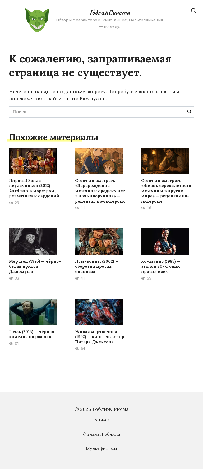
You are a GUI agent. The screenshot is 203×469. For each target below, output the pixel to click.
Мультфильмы (101, 448)
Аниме (102, 419)
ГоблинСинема (110, 12)
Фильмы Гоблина (101, 434)
